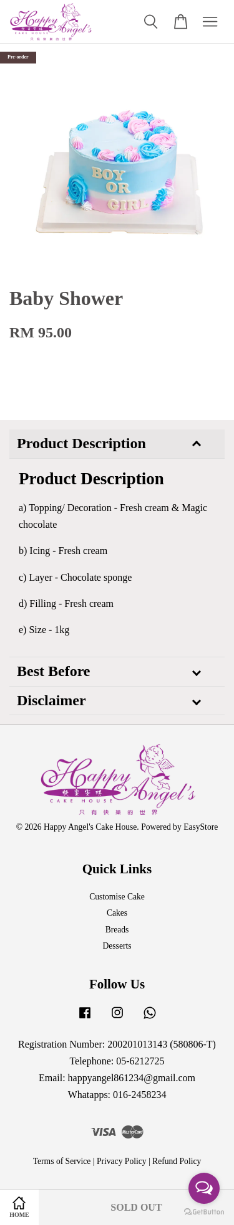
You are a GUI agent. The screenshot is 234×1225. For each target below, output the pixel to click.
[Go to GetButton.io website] (204, 1212)
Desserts (116, 945)
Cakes (117, 913)
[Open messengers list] (204, 1188)
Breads (117, 929)
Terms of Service (62, 1161)
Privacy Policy (122, 1161)
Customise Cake (117, 896)
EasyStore (200, 827)
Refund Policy (176, 1161)
